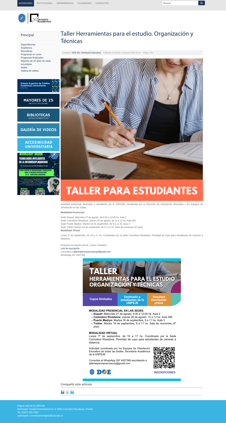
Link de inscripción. (70, 248)
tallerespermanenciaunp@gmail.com (92, 251)
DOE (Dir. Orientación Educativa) (86, 53)
